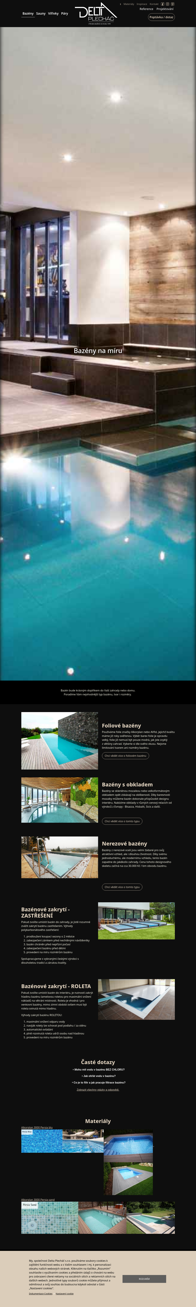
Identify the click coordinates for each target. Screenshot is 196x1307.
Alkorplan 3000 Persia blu (37, 1127)
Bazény (28, 13)
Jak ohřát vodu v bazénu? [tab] (98, 1076)
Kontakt (154, 4)
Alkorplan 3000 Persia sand (38, 1199)
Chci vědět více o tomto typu (122, 821)
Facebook (162, 4)
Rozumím (144, 1278)
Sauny (41, 13)
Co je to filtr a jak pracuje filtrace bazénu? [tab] (98, 1082)
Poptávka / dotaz (161, 17)
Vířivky (53, 13)
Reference (146, 9)
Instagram (167, 4)
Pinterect (172, 4)
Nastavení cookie (64, 1293)
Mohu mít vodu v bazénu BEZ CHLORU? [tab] (98, 1069)
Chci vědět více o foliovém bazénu (125, 756)
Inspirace (142, 4)
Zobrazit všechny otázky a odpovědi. (98, 1089)
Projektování (165, 9)
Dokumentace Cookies (40, 1293)
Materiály (129, 4)
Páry (64, 13)
